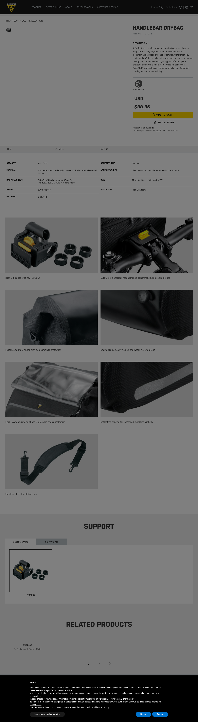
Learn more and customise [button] (47, 714)
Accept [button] (160, 714)
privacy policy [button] (36, 704)
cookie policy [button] (66, 690)
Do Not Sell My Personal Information (116, 699)
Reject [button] (143, 714)
